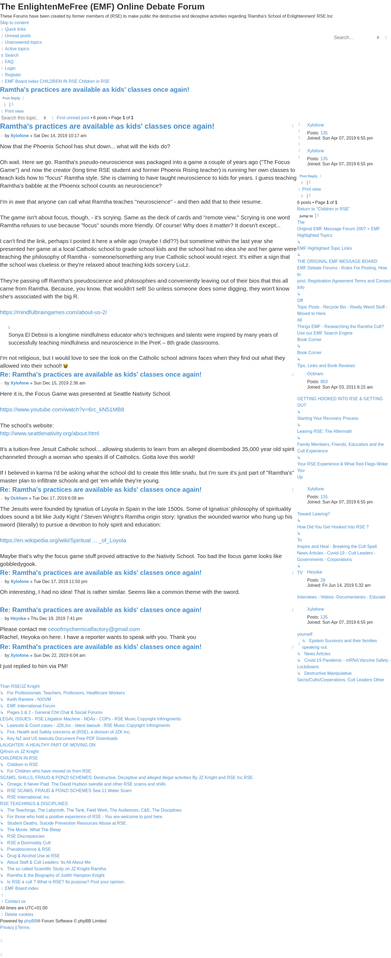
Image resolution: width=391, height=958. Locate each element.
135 (324, 133)
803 (324, 381)
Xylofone (315, 125)
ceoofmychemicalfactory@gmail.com (94, 629)
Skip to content (14, 22)
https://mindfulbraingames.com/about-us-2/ (53, 312)
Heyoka (314, 572)
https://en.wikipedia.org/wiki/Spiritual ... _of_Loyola (63, 540)
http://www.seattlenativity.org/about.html (49, 433)
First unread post (73, 117)
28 (322, 580)
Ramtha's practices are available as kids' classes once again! (94, 89)
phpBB (30, 921)
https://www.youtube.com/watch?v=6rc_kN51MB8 (62, 409)
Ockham (315, 373)
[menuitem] (15, 35)
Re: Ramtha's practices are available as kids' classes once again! (100, 374)
